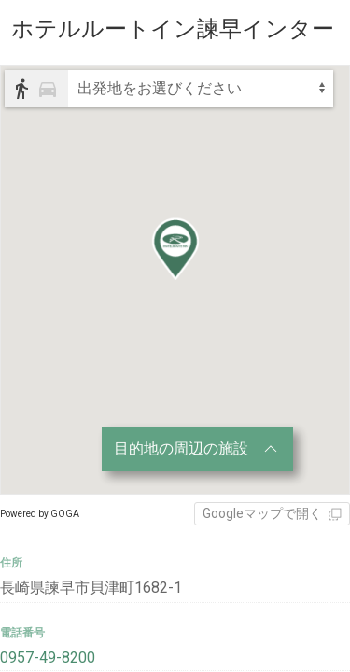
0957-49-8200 (47, 657)
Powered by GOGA (39, 514)
